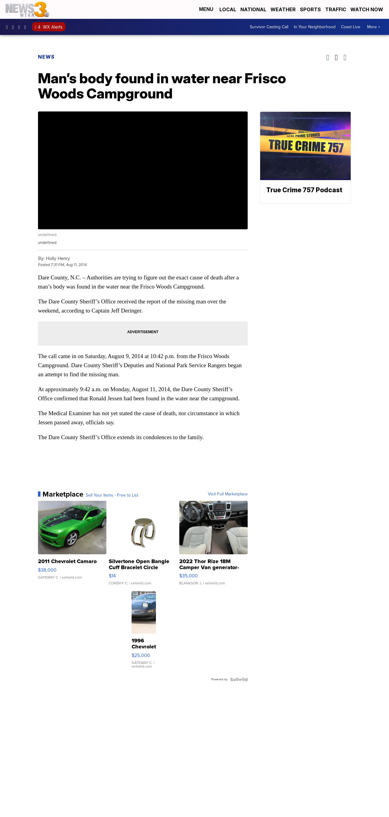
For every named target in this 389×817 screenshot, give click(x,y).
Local (227, 9)
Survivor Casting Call (269, 27)
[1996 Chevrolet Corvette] (144, 632)
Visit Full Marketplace (228, 494)
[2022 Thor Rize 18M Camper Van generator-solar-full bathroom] (213, 546)
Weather (283, 9)
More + (373, 27)
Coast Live (350, 27)
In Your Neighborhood (315, 27)
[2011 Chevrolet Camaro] (72, 546)
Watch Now (367, 9)
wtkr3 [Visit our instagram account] (14, 27)
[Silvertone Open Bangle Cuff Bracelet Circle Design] (143, 546)
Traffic (335, 9)
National (253, 9)
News (46, 57)
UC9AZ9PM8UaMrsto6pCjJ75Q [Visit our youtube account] (20, 27)
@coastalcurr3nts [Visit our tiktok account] (26, 27)
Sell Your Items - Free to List (112, 495)
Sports (310, 9)
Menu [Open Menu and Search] (206, 9)
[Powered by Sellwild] (239, 679)
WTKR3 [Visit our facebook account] (8, 27)
